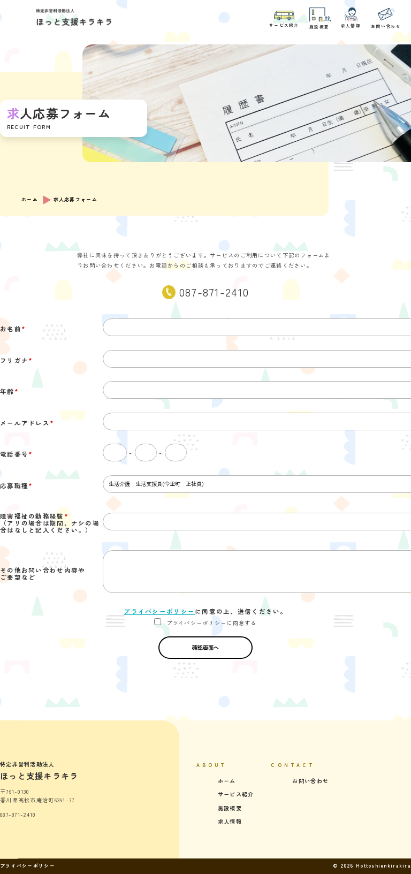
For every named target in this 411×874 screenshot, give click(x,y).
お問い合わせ (386, 18)
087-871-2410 (214, 292)
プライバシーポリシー (159, 611)
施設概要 (320, 18)
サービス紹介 (284, 19)
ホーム (29, 199)
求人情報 (351, 18)
